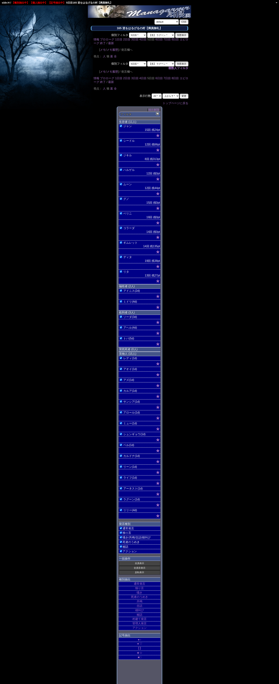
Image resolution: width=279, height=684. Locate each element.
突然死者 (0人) (128, 349)
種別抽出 (124, 579)
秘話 (139, 614)
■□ (139, 657)
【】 (139, 648)
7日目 (167, 39)
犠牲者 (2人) (127, 286)
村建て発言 (139, 618)
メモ (103, 49)
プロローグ (107, 39)
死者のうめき (139, 596)
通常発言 (139, 583)
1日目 (118, 39)
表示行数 (145, 95)
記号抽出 (124, 635)
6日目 (159, 39)
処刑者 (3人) (127, 312)
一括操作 (124, 558)
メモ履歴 (112, 49)
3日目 (135, 39)
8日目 (175, 39)
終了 (103, 43)
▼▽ (139, 643)
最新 (111, 43)
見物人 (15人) (127, 353)
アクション (139, 627)
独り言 (139, 588)
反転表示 (139, 572)
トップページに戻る (175, 103)
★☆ (139, 652)
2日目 (126, 39)
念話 (139, 605)
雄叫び (139, 610)
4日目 (143, 39)
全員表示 (139, 563)
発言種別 (124, 523)
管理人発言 (139, 623)
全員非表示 (139, 568)
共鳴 (139, 601)
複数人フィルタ (178, 68)
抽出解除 (154, 109)
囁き (139, 592)
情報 (96, 39)
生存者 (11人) (127, 121)
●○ (139, 639)
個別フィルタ (119, 34)
